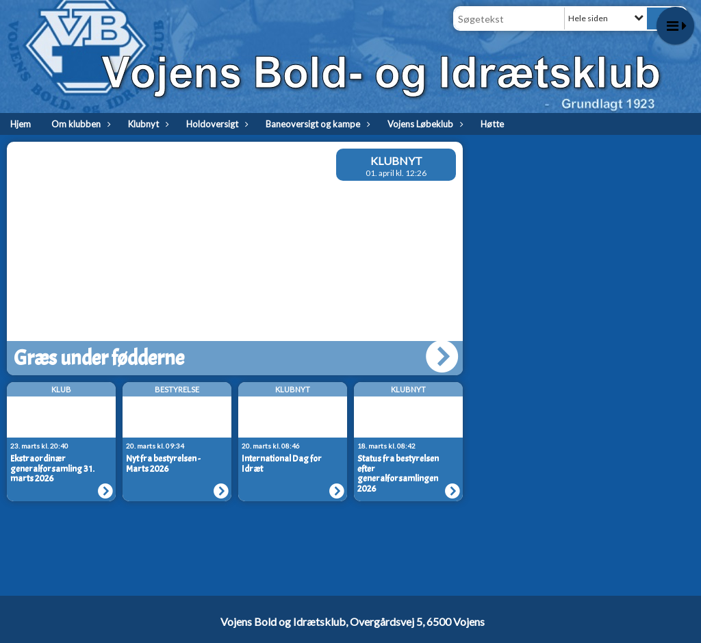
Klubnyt (147, 123)
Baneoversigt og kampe (316, 123)
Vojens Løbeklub (423, 123)
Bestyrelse (177, 389)
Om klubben (79, 123)
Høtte (492, 123)
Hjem (20, 123)
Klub (61, 389)
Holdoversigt (215, 123)
